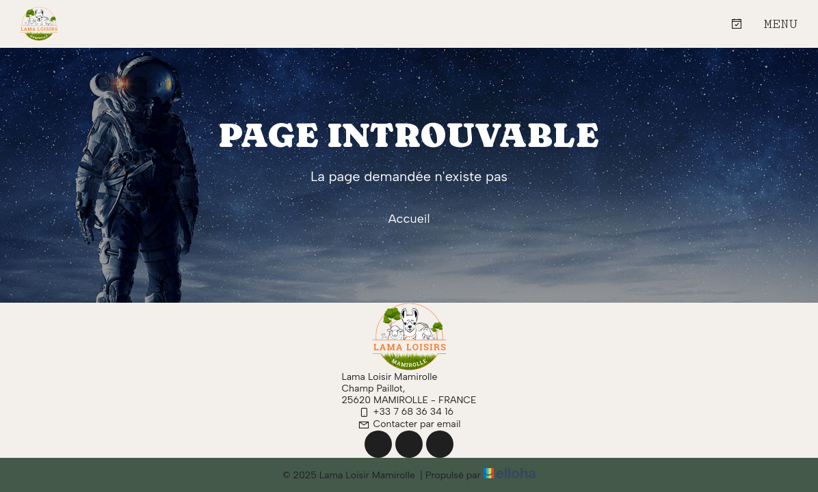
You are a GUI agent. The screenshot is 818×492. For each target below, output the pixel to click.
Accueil (409, 218)
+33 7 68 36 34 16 (405, 412)
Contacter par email (409, 424)
